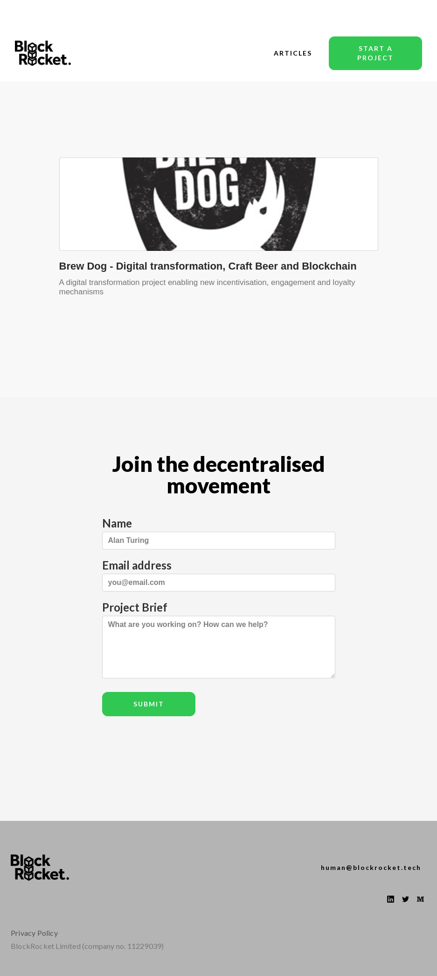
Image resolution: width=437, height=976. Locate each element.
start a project (375, 53)
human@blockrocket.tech (371, 867)
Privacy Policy (34, 932)
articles (293, 53)
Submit (148, 704)
